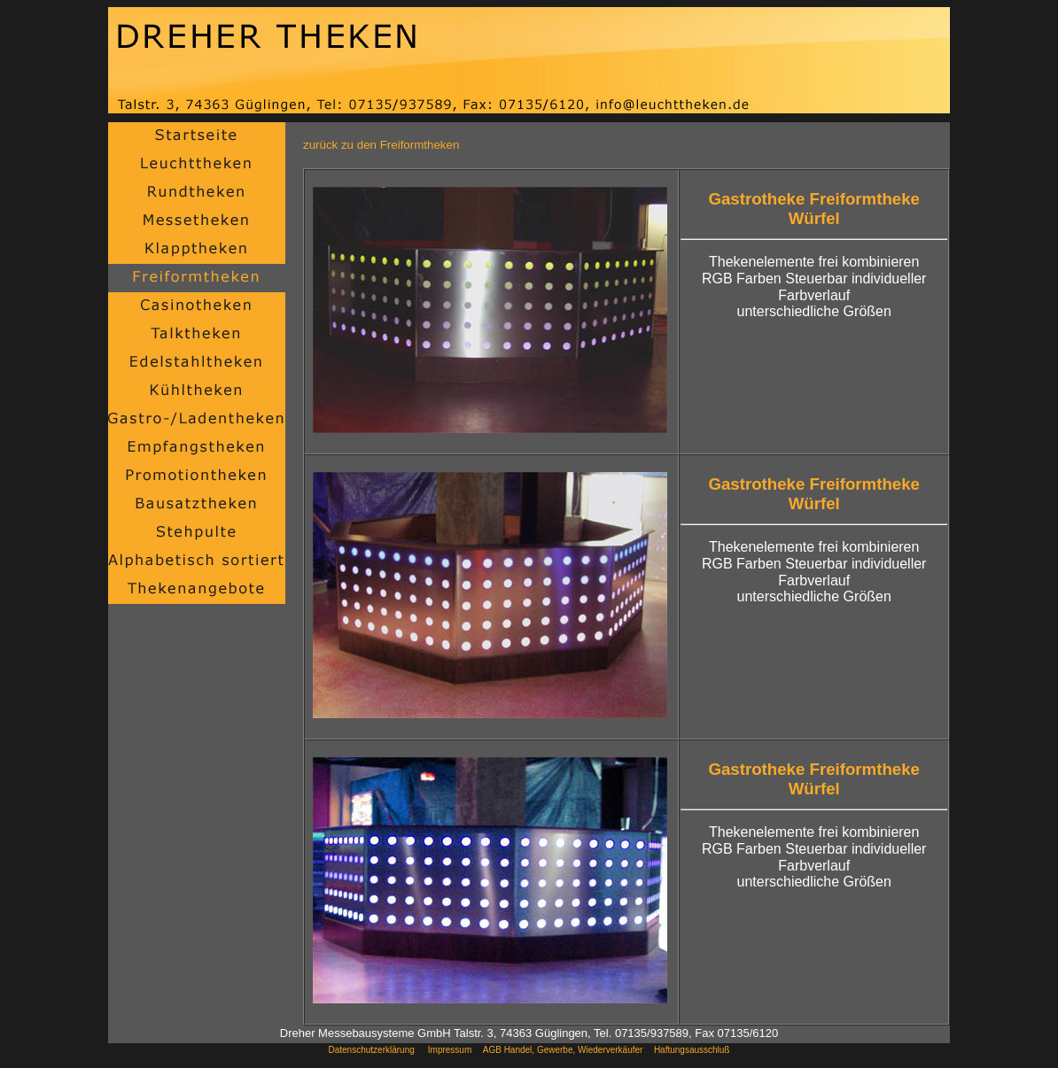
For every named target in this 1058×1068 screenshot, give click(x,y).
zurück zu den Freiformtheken (381, 144)
